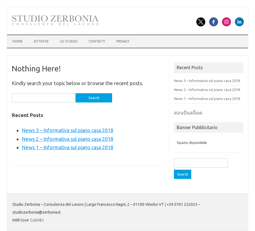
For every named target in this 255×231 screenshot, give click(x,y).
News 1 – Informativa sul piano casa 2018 (67, 147)
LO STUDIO (68, 41)
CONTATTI (97, 41)
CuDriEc (37, 220)
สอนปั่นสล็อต (188, 112)
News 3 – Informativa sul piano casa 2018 (67, 130)
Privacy (122, 41)
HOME (18, 41)
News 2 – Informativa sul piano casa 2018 (67, 139)
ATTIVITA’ (41, 41)
